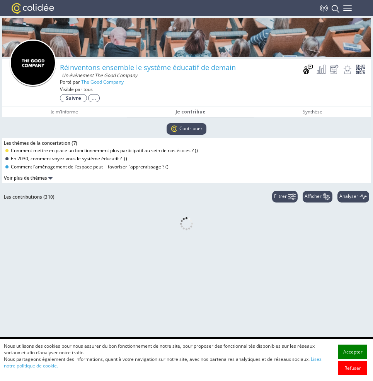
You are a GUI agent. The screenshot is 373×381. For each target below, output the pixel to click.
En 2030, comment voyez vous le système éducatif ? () (66, 158)
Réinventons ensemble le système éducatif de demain (148, 67)
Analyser (353, 197)
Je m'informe (64, 111)
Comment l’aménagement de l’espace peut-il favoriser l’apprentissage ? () (87, 166)
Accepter (353, 366)
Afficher (317, 197)
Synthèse (312, 111)
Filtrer (285, 197)
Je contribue (190, 111)
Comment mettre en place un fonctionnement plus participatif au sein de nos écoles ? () (101, 150)
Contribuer (186, 129)
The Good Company (102, 82)
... (94, 98)
